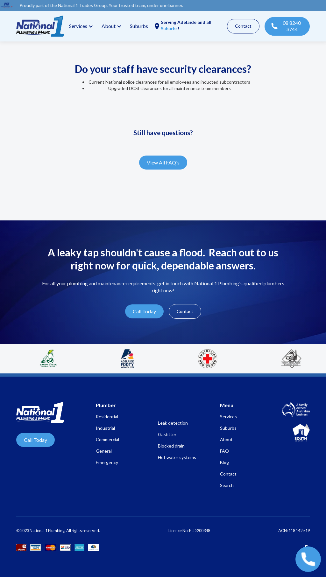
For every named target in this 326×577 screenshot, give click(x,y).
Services (78, 26)
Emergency (107, 462)
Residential (107, 416)
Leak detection (173, 423)
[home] (40, 26)
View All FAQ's (163, 162)
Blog (224, 462)
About (226, 439)
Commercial (107, 439)
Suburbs (139, 26)
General (104, 451)
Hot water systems (177, 457)
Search (227, 485)
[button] (80, 26)
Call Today (144, 311)
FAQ (224, 451)
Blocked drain (171, 445)
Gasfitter (167, 434)
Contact (243, 26)
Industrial (105, 428)
